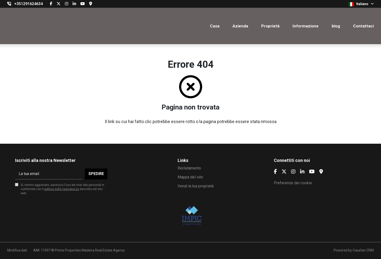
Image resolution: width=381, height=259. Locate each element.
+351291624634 (28, 3)
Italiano (361, 4)
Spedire (96, 173)
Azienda (240, 26)
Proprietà (270, 26)
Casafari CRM (363, 250)
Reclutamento (189, 168)
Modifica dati (17, 250)
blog (336, 26)
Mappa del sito (190, 177)
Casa (214, 26)
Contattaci (363, 26)
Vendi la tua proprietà (196, 186)
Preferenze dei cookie (293, 183)
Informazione (306, 26)
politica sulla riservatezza (61, 189)
